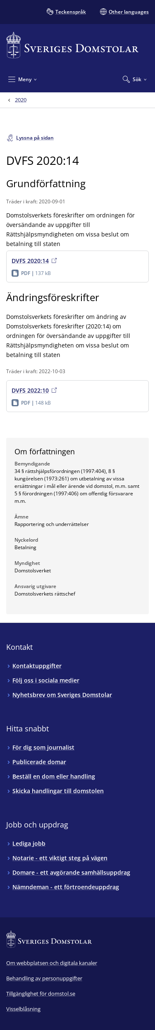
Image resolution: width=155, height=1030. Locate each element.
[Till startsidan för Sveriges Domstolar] (72, 45)
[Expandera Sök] (134, 79)
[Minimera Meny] (22, 79)
